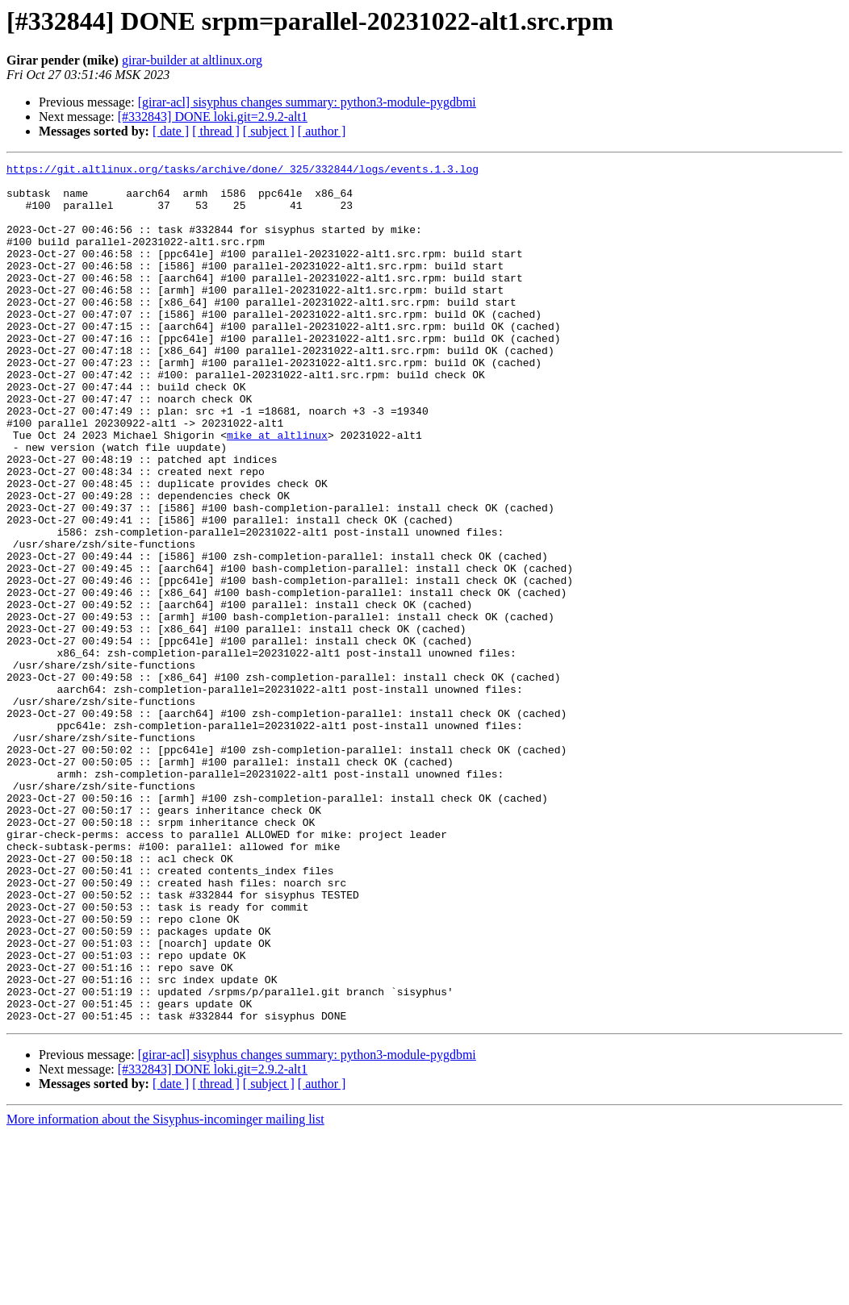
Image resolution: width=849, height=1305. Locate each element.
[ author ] (322, 131)
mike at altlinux (277, 490)
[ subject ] (269, 131)
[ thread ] (216, 131)
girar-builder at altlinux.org (192, 60)
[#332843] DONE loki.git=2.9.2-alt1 (212, 116)
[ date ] (171, 131)
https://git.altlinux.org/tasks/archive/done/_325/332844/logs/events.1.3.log (242, 171)
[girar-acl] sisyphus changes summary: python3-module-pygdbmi (307, 102)
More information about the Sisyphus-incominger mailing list (165, 1291)
